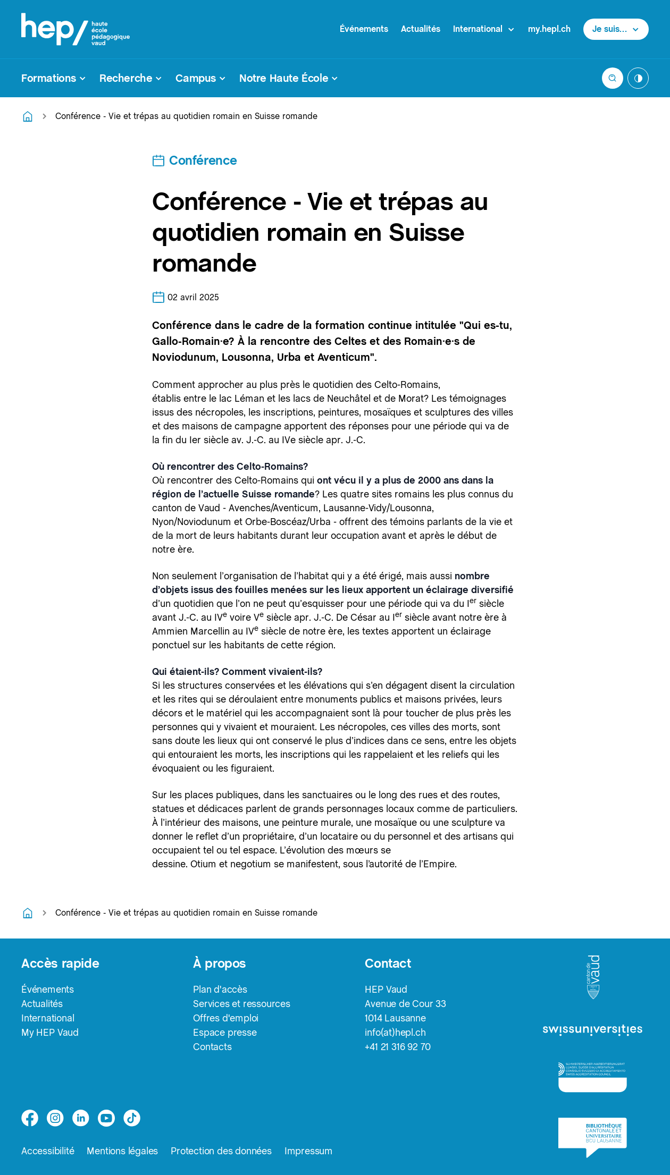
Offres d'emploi (225, 1018)
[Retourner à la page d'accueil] (27, 116)
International (47, 1018)
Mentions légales (122, 1150)
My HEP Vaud (50, 1032)
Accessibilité (47, 1150)
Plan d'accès (220, 989)
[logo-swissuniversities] (592, 1031)
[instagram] (55, 1118)
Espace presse (224, 1032)
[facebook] (29, 1118)
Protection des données (221, 1150)
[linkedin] (80, 1118)
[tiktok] (131, 1118)
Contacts (212, 1046)
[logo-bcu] (592, 1138)
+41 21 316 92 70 (398, 1046)
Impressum (308, 1150)
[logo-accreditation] (592, 1077)
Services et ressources (241, 1003)
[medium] (106, 1118)
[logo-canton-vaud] (593, 978)
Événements (364, 29)
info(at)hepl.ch (395, 1032)
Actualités (420, 29)
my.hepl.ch (549, 29)
